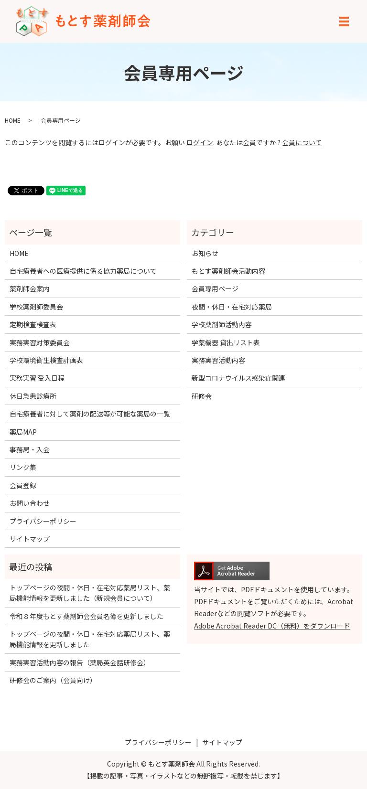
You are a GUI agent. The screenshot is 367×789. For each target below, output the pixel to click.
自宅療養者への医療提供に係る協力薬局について (83, 271)
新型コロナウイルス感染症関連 (238, 378)
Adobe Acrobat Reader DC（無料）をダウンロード (272, 625)
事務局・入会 (30, 449)
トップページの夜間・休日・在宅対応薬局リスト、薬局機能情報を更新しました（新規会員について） (90, 593)
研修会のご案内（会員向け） (53, 680)
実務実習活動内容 (218, 360)
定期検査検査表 (33, 324)
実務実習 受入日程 (37, 378)
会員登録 (23, 485)
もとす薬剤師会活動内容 (228, 271)
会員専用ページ (215, 288)
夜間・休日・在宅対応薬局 (232, 306)
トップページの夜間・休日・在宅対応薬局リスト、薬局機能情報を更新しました (90, 639)
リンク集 (23, 467)
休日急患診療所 (33, 396)
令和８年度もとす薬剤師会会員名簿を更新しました (86, 616)
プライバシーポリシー (43, 521)
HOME (13, 120)
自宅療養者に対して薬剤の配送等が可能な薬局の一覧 (90, 413)
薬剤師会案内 (30, 288)
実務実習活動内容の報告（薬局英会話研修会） (80, 662)
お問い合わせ (30, 503)
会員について (302, 142)
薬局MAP (23, 432)
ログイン (199, 142)
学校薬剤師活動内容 (222, 324)
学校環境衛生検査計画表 (46, 360)
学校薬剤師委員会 (36, 306)
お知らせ (205, 253)
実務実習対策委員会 (40, 342)
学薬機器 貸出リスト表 (226, 342)
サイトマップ (30, 539)
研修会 (202, 396)
